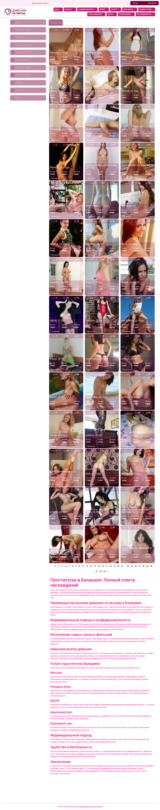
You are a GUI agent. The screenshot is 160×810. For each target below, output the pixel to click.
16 (103, 566)
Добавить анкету (40, 3)
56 (136, 566)
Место (112, 14)
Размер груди (146, 9)
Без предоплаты (145, 14)
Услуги (115, 9)
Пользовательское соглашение (91, 807)
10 (79, 566)
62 (101, 571)
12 (87, 566)
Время (104, 9)
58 (143, 566)
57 (139, 566)
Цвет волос (129, 9)
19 (114, 566)
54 (128, 566)
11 (83, 566)
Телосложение (96, 14)
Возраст (70, 9)
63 (105, 571)
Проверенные (126, 14)
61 (97, 571)
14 (95, 566)
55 (132, 566)
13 (91, 566)
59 (147, 566)
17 (107, 566)
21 (122, 566)
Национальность (87, 9)
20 (118, 566)
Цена (58, 9)
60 (151, 566)
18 (110, 566)
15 (99, 566)
